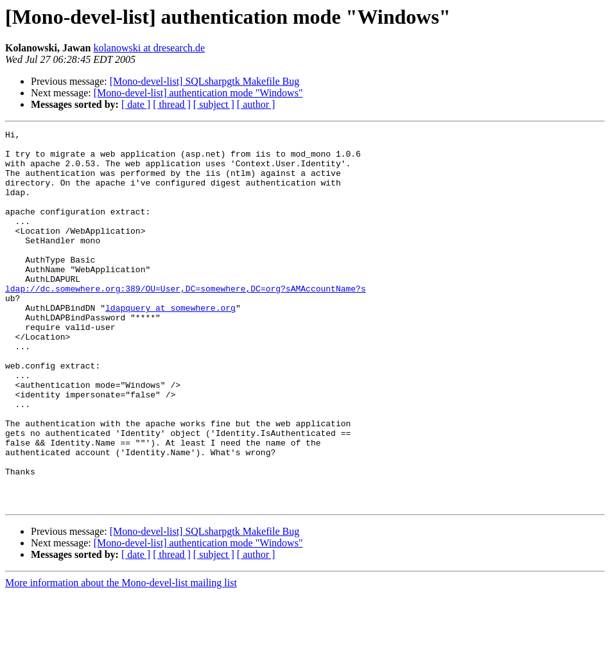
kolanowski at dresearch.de (149, 47)
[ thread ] (172, 104)
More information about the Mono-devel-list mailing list (121, 657)
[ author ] (256, 104)
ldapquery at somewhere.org (170, 344)
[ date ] (135, 104)
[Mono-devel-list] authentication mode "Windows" (198, 92)
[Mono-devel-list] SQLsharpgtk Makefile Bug (205, 81)
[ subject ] (213, 104)
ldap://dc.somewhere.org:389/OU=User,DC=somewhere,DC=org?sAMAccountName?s (185, 321)
